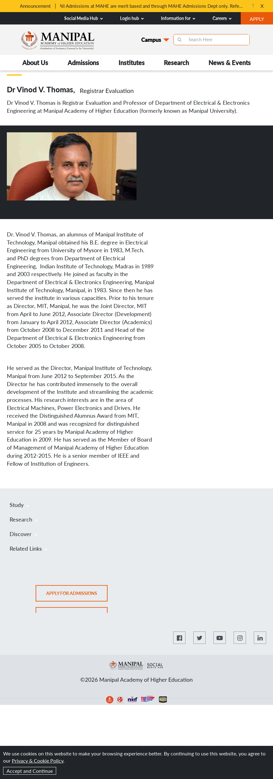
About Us (35, 62)
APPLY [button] (261, 19)
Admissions (83, 62)
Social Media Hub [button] (83, 18)
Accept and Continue (30, 771)
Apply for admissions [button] (77, 595)
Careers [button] (222, 18)
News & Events (229, 62)
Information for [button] (178, 18)
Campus (151, 39)
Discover (23, 533)
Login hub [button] (132, 18)
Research (176, 62)
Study (19, 504)
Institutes (132, 62)
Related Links (28, 548)
